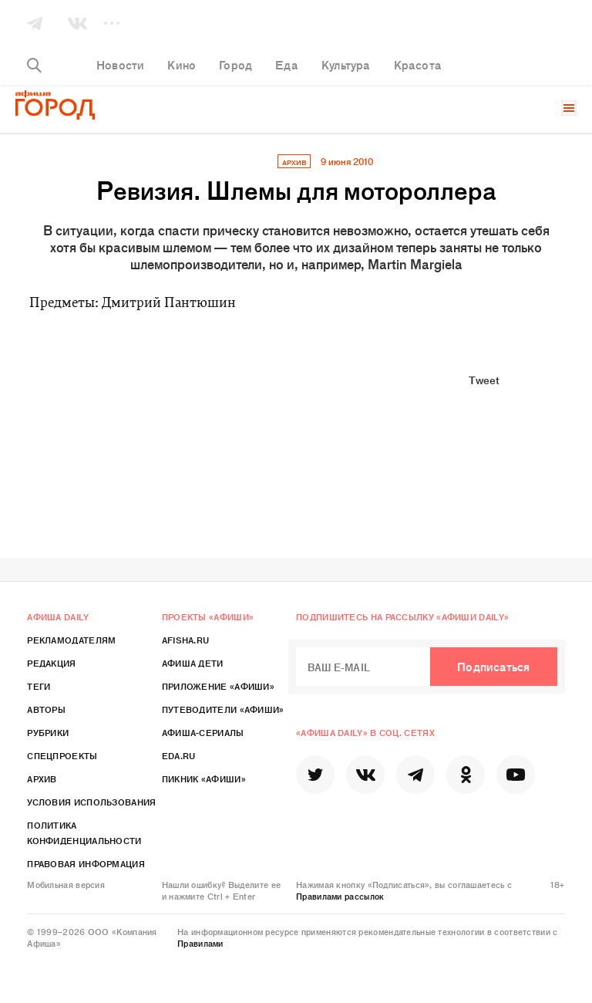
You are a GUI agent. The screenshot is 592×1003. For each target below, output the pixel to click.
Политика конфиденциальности (84, 832)
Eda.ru (179, 755)
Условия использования (91, 801)
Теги (38, 685)
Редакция (51, 662)
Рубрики (48, 732)
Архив (42, 778)
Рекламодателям (71, 639)
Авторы (46, 709)
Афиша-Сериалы (203, 732)
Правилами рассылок (340, 895)
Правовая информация (86, 863)
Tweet (484, 380)
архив (294, 162)
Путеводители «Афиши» (223, 709)
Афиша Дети (193, 662)
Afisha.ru (186, 639)
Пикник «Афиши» (204, 778)
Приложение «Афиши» (218, 685)
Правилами (200, 942)
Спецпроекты (62, 755)
